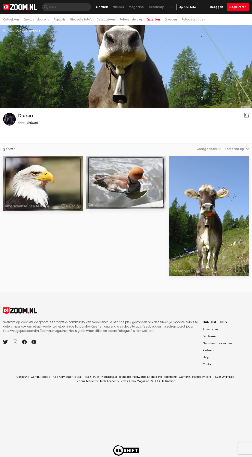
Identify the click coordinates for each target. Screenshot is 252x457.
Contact (208, 364)
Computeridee (40, 376)
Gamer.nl (185, 376)
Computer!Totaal (70, 376)
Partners (208, 350)
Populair (59, 19)
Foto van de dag (131, 19)
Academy (156, 7)
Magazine (136, 7)
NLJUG (155, 381)
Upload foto (187, 7)
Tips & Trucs (91, 376)
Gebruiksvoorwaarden (217, 343)
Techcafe (125, 376)
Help (206, 357)
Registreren (237, 6)
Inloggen (216, 6)
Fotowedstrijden (193, 19)
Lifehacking (154, 376)
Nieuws (118, 7)
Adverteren (210, 329)
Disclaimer (209, 336)
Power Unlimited (223, 376)
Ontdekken (11, 19)
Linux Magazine (139, 381)
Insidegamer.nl (201, 376)
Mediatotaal (109, 376)
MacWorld (139, 376)
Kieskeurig (22, 376)
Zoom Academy (87, 381)
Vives (124, 381)
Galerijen (153, 19)
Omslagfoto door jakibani (21, 30)
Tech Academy (109, 381)
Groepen (171, 19)
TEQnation (168, 381)
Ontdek (102, 7)
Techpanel (170, 376)
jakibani (32, 122)
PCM (55, 376)
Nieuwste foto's (81, 19)
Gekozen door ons (36, 19)
